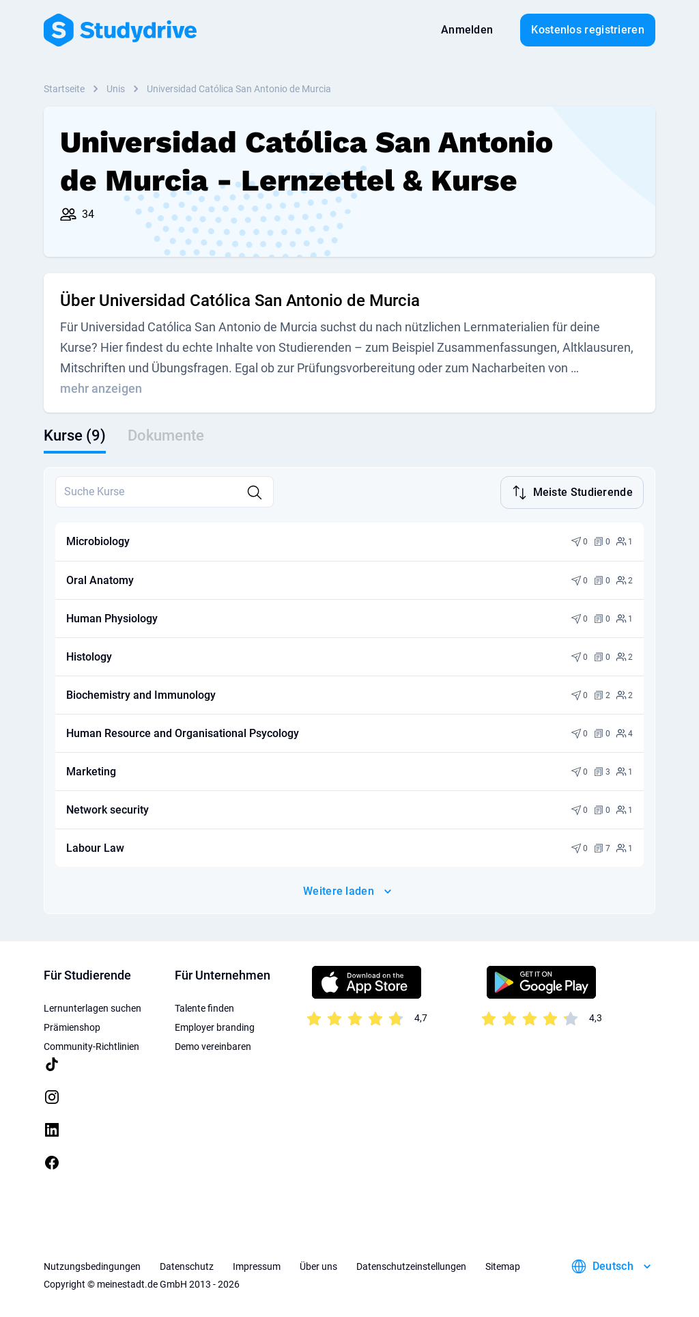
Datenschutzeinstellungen (411, 1265)
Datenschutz (187, 1265)
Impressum (257, 1265)
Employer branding (215, 1026)
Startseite (64, 88)
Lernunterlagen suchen (92, 1006)
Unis (115, 88)
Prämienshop (72, 1026)
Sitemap (502, 1265)
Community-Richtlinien (91, 1045)
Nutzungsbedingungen (92, 1265)
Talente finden (204, 1006)
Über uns (318, 1265)
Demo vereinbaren (213, 1045)
